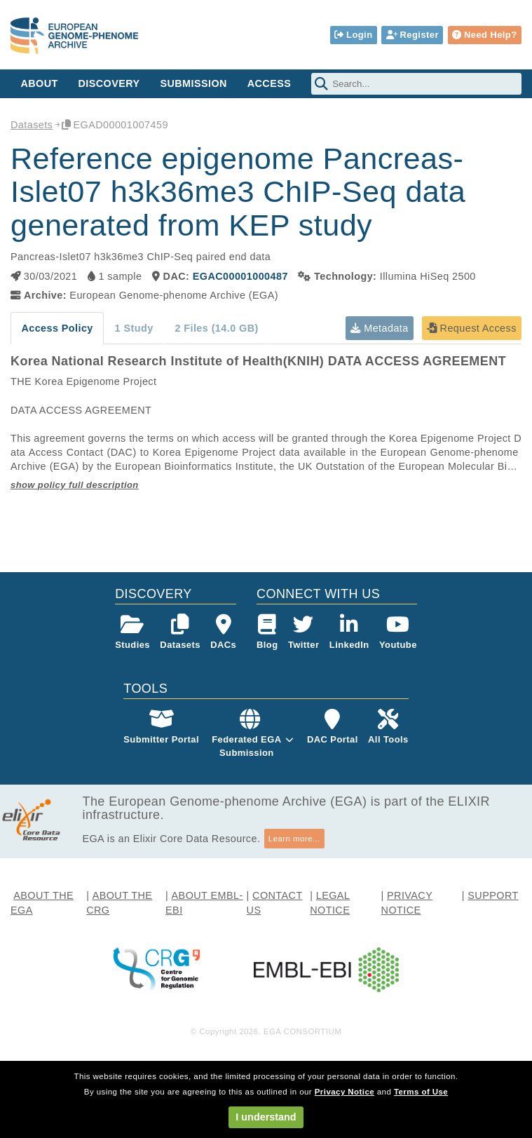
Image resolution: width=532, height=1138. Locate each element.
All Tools (388, 727)
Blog (267, 632)
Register (412, 34)
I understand (266, 1117)
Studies (132, 632)
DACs (223, 632)
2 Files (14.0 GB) (216, 328)
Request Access (472, 328)
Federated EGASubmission (246, 745)
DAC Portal (332, 727)
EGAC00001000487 (240, 276)
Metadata (379, 328)
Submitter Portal (161, 727)
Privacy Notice (344, 1092)
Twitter (304, 632)
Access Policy (57, 328)
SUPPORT (493, 895)
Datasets (32, 124)
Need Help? (484, 34)
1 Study (134, 328)
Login (353, 34)
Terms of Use (421, 1092)
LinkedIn (349, 632)
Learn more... (294, 838)
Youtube (398, 632)
